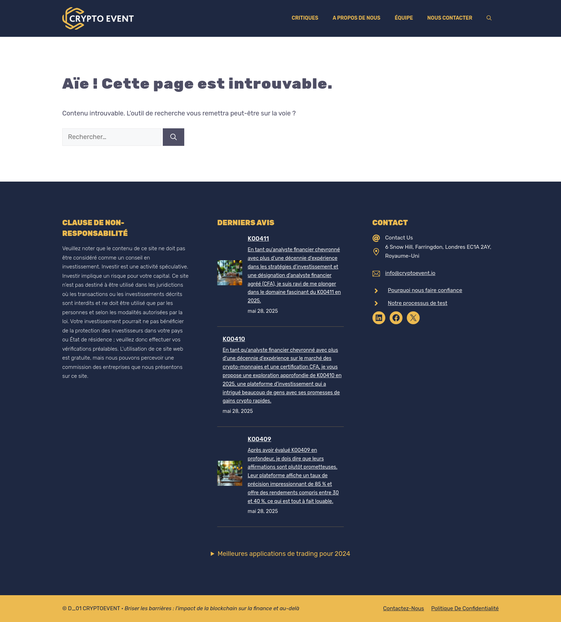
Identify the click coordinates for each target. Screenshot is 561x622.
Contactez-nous (403, 608)
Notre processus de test (417, 303)
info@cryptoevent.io (410, 273)
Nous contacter (449, 18)
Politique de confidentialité (465, 608)
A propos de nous (357, 18)
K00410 (234, 338)
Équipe (404, 18)
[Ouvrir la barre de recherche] (489, 18)
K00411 (258, 238)
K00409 (259, 439)
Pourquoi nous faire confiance (425, 290)
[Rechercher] (173, 137)
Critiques (305, 18)
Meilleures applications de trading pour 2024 (284, 554)
